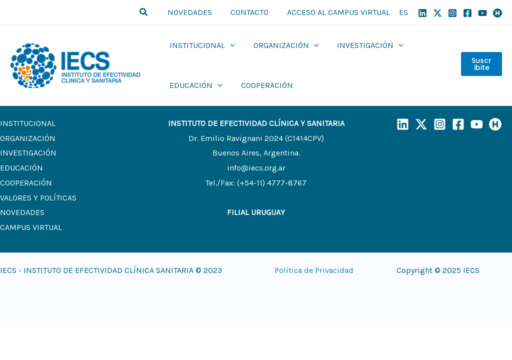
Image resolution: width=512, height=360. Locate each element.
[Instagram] (452, 13)
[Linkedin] (422, 13)
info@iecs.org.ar (256, 167)
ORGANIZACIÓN (28, 138)
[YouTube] (482, 13)
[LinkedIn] (402, 124)
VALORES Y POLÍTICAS (38, 197)
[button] (151, 12)
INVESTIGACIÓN (28, 153)
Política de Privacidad (314, 270)
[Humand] (497, 13)
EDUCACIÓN (21, 167)
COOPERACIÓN (26, 183)
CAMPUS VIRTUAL (31, 227)
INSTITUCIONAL (28, 123)
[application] (229, 46)
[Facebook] (467, 13)
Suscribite (481, 65)
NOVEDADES (22, 212)
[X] (437, 13)
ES (403, 12)
